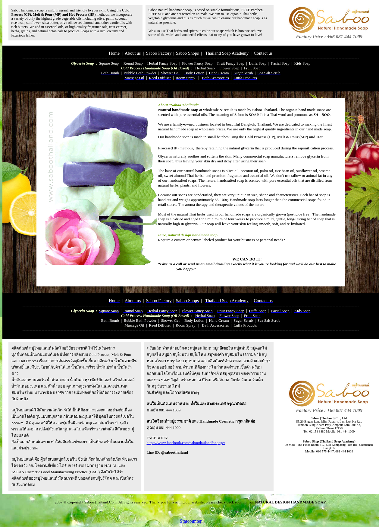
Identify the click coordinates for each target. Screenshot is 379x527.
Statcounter (191, 521)
